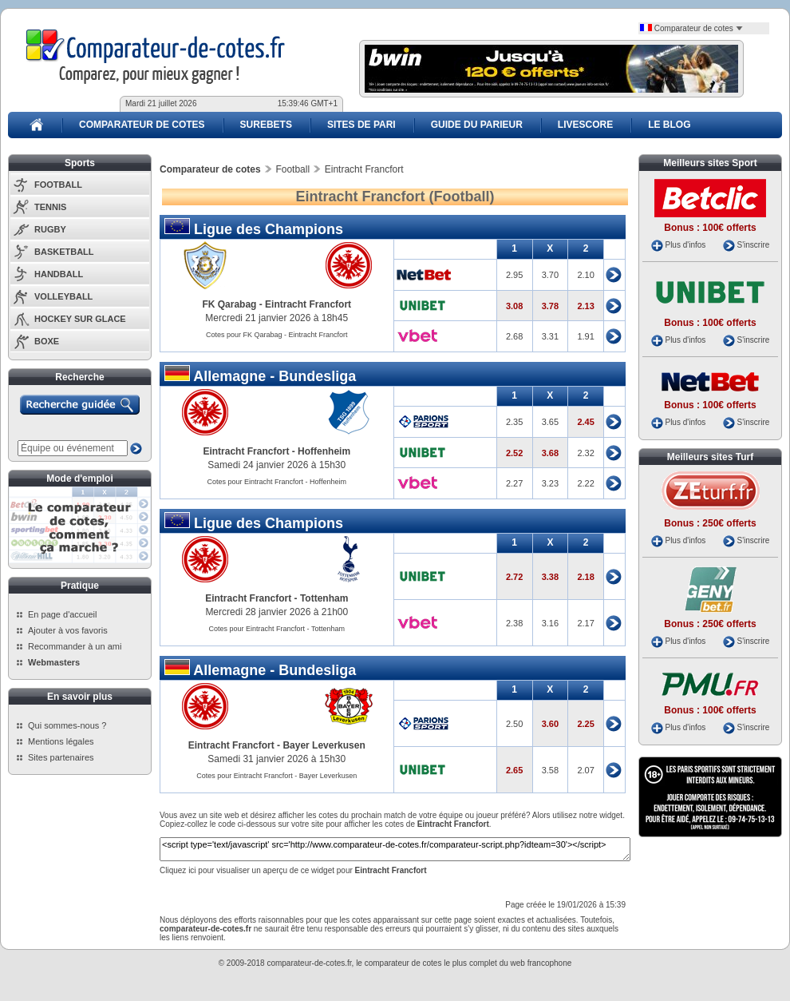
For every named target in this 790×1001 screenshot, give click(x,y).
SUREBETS (266, 124)
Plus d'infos (685, 244)
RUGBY (50, 229)
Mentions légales (61, 741)
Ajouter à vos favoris (68, 630)
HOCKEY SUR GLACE (80, 319)
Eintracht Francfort (308, 304)
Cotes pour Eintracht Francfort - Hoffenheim (276, 482)
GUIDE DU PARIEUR (477, 124)
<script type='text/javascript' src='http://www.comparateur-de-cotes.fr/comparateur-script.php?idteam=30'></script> (395, 849)
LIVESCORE (585, 124)
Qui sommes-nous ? (67, 725)
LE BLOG (669, 124)
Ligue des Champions (253, 227)
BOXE (46, 341)
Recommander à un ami (74, 646)
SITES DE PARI (361, 124)
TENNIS (50, 207)
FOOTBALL (58, 184)
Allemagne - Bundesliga (260, 374)
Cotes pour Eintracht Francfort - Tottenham (277, 629)
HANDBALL (58, 274)
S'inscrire (753, 244)
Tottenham (324, 598)
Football (292, 169)
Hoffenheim (324, 451)
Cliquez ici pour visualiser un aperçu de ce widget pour (293, 870)
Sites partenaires (61, 757)
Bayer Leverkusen (323, 745)
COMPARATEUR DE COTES (142, 124)
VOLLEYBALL (63, 296)
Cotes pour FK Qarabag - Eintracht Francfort (277, 335)
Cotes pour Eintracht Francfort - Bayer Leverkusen (276, 776)
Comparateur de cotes (691, 28)
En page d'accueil (62, 614)
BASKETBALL (64, 251)
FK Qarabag (229, 304)
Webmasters (54, 662)
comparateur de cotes (403, 963)
